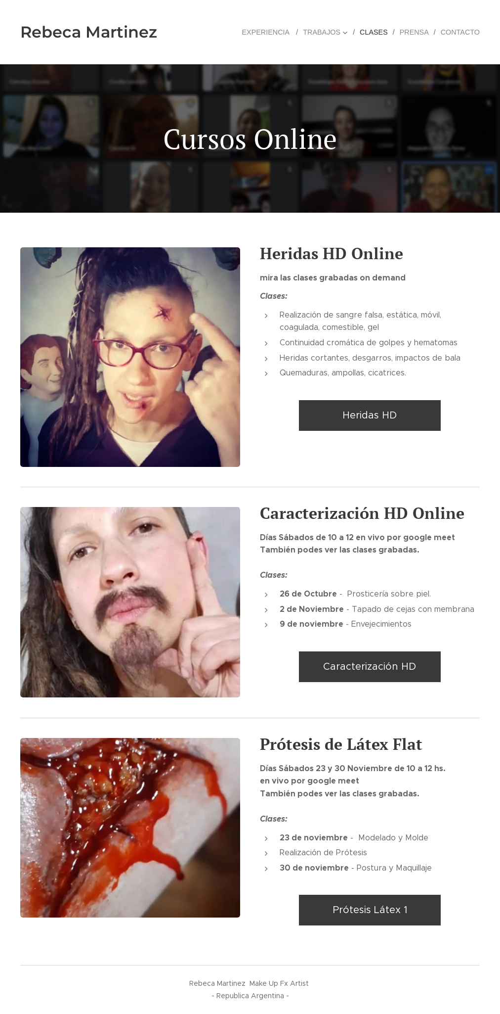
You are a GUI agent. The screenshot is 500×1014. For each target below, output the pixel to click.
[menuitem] (272, 32)
